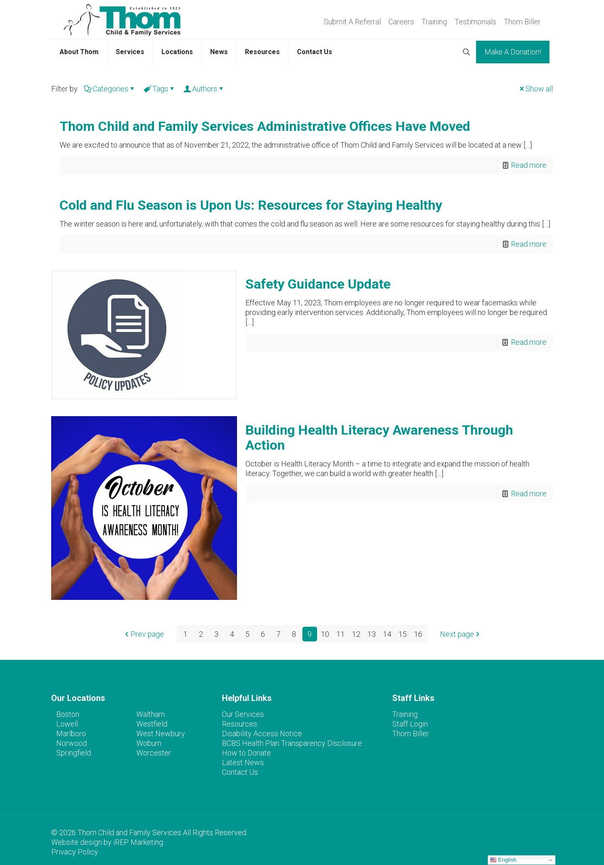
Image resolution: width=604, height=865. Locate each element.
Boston (67, 714)
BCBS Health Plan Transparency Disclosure (292, 743)
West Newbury (160, 733)
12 (356, 634)
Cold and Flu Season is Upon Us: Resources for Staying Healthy (251, 205)
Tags (159, 88)
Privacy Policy (74, 851)
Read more (529, 165)
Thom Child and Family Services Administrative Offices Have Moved (265, 126)
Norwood (71, 743)
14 (387, 634)
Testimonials (475, 22)
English (503, 860)
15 (402, 634)
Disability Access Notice (262, 733)
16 (418, 634)
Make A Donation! (512, 51)
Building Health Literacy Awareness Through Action (379, 437)
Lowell (67, 723)
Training (434, 22)
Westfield (151, 723)
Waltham (150, 714)
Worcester (153, 752)
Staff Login (410, 723)
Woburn (148, 743)
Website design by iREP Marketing (107, 842)
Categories (110, 88)
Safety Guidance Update (318, 284)
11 (340, 634)
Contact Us (240, 772)
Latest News (243, 762)
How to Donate (246, 752)
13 (371, 634)
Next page (461, 634)
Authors (204, 88)
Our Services (243, 714)
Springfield (73, 752)
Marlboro (71, 733)
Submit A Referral (352, 22)
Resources (239, 723)
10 (325, 634)
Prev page (143, 634)
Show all (535, 88)
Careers (401, 22)
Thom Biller (522, 22)
